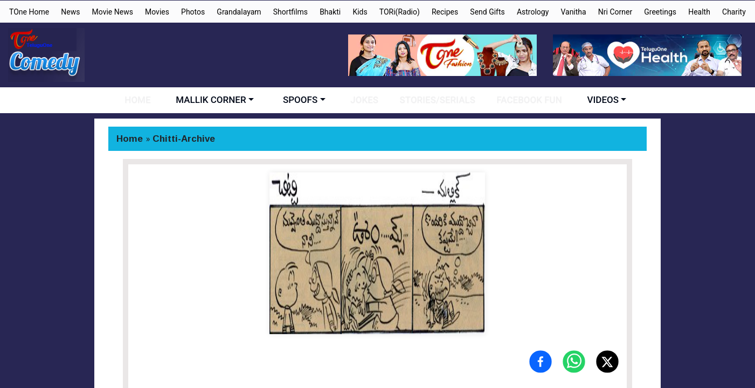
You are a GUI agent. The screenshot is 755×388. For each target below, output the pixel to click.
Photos (193, 12)
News (70, 12)
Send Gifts (487, 12)
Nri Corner (615, 12)
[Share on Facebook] (540, 361)
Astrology (533, 12)
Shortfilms (290, 12)
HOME (145, 99)
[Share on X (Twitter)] (607, 361)
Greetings (660, 12)
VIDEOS (593, 99)
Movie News (112, 12)
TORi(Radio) (399, 12)
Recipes (445, 12)
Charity (734, 12)
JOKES (367, 99)
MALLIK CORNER (216, 99)
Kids (359, 12)
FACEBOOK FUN (521, 99)
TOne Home (29, 12)
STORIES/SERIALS (435, 99)
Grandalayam (239, 12)
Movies (157, 12)
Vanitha (573, 12)
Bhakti (330, 12)
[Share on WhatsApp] (574, 361)
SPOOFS (305, 99)
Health (699, 12)
